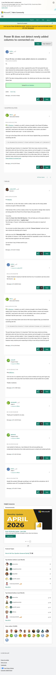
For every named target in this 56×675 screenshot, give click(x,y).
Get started (31, 28)
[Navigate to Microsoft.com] (5, 12)
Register (32, 19)
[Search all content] (35, 23)
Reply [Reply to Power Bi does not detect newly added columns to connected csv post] (47, 99)
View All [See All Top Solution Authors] (8, 587)
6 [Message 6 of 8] (11, 387)
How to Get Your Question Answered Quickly (17, 553)
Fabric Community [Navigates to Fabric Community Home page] (18, 12)
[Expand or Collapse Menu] (2, 16)
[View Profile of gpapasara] (13, 434)
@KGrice (11, 372)
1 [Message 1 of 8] (10, 95)
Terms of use (4, 662)
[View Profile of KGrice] (11, 114)
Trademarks (3, 665)
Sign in (37, 19)
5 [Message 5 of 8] (11, 420)
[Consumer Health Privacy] (28, 670)
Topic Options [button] (46, 44)
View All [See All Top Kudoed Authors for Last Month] (8, 620)
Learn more (5, 7)
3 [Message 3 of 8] (11, 488)
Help (43, 19)
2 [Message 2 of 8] (10, 163)
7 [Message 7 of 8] (10, 249)
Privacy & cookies (5, 660)
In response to (16, 268)
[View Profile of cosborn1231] (13, 189)
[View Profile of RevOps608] (13, 402)
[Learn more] (10, 536)
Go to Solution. (30, 85)
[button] (38, 43)
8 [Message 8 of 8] (11, 284)
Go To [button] (48, 20)
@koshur (11, 125)
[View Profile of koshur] (11, 51)
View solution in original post (13, 158)
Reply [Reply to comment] (47, 167)
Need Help (12, 91)
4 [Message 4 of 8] (11, 454)
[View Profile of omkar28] (13, 360)
